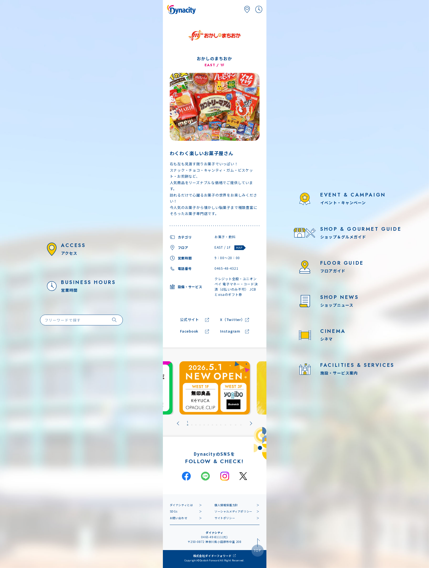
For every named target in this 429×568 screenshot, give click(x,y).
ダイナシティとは (181, 505)
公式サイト (189, 319)
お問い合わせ (178, 518)
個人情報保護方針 (226, 505)
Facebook (189, 331)
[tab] (187, 423)
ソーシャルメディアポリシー (233, 511)
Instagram (230, 331)
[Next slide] (251, 423)
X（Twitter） (232, 319)
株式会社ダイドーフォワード (212, 556)
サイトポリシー (224, 518)
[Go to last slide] (178, 423)
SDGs (174, 511)
